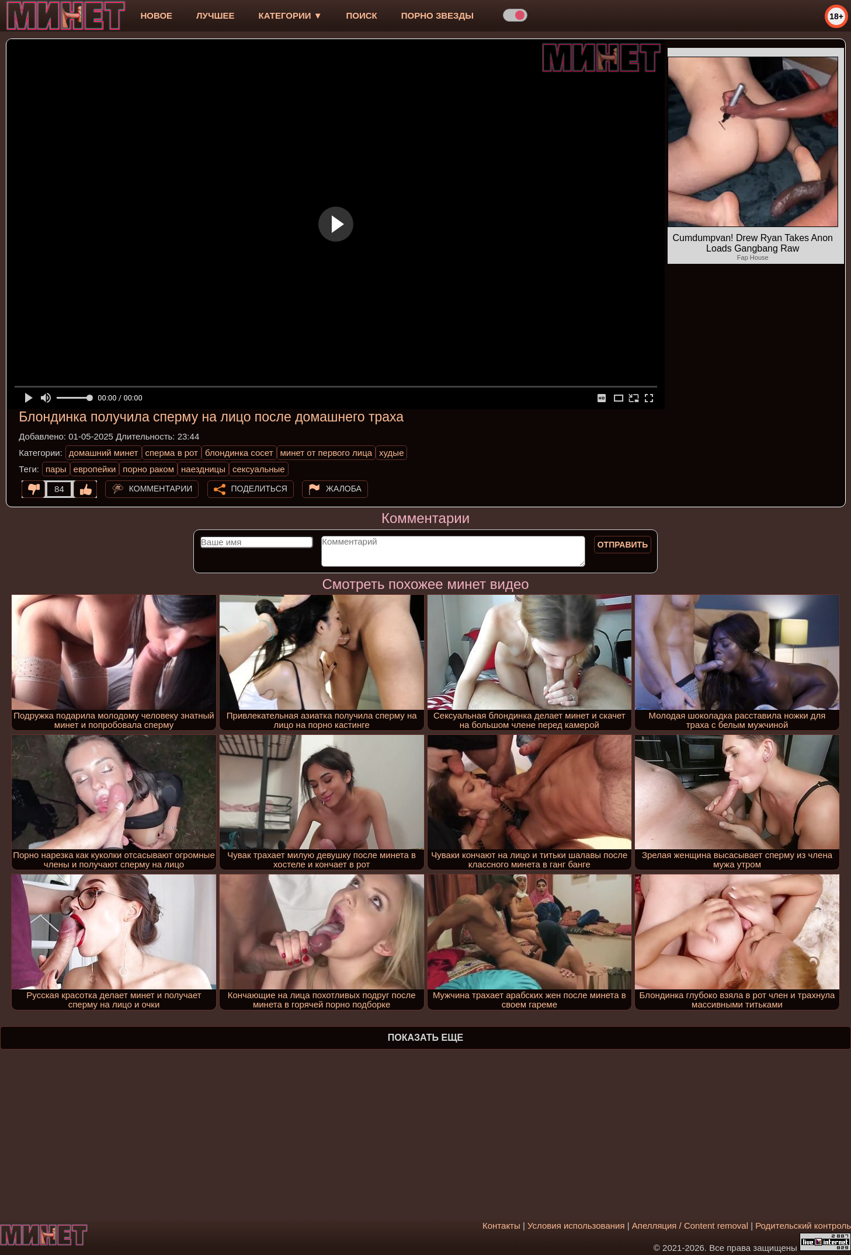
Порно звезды (437, 15)
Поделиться (259, 488)
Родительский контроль (803, 1225)
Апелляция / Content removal (690, 1225)
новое (156, 15)
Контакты (501, 1225)
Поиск (361, 15)
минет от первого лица (326, 453)
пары (56, 469)
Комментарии (161, 488)
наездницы (203, 469)
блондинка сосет (239, 453)
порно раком (148, 469)
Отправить (623, 544)
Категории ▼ (290, 15)
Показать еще (425, 1038)
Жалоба (344, 488)
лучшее (215, 15)
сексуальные (258, 469)
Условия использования (576, 1225)
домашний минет (103, 453)
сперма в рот (172, 453)
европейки (95, 469)
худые (391, 453)
